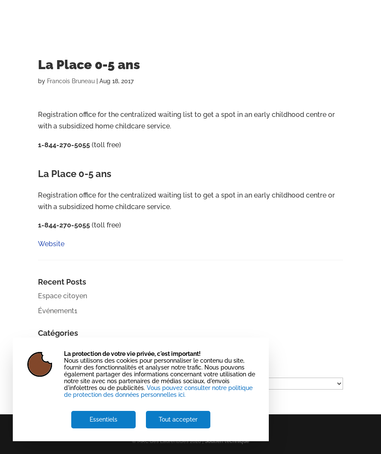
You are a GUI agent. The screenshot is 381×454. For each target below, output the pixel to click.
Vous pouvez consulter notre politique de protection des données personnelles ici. (158, 391)
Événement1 (57, 311)
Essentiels (103, 419)
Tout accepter (178, 419)
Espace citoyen (62, 296)
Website (51, 163)
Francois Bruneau (71, 81)
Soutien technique (227, 441)
